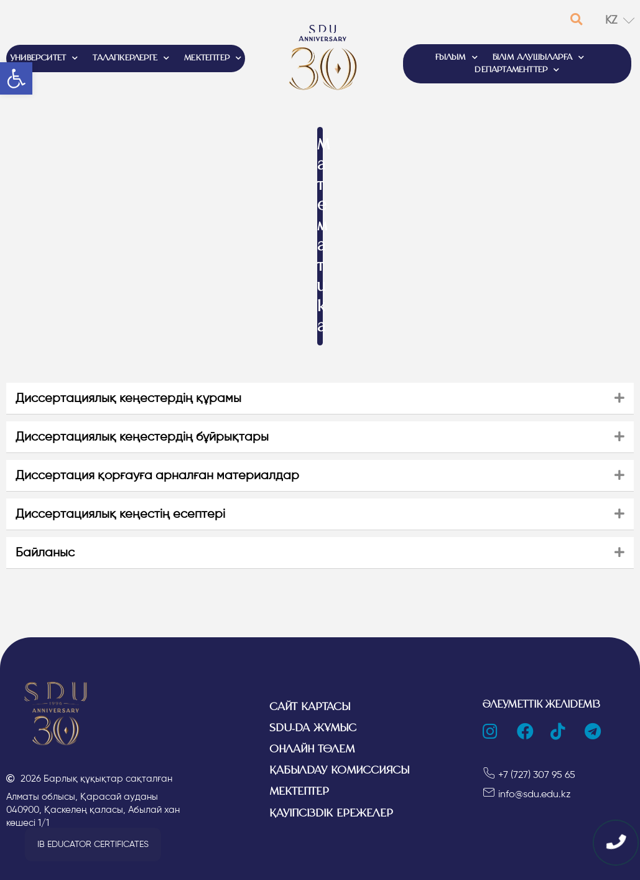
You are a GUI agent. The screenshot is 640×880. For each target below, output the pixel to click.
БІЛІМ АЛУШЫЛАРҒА (538, 58)
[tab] (320, 398)
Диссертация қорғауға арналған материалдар (157, 475)
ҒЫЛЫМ (456, 58)
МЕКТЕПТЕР (212, 58)
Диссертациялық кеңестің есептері (120, 514)
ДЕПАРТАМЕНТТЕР (517, 70)
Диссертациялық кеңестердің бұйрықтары (142, 436)
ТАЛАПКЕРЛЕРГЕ (131, 58)
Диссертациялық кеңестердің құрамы (128, 398)
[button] (93, 844)
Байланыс (45, 552)
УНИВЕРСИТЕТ (44, 58)
